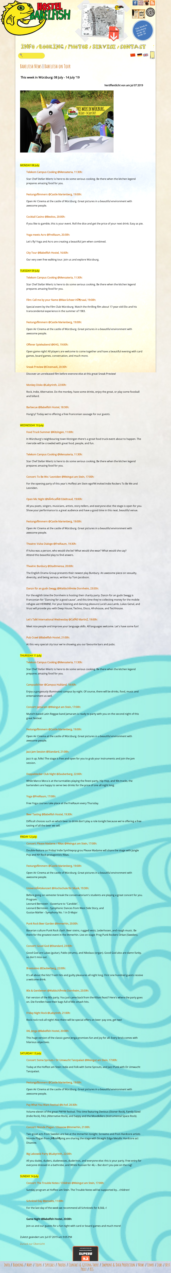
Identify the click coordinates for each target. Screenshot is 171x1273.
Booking (18, 1265)
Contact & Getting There (84, 1265)
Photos (62, 1265)
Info (7, 1265)
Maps (29, 1265)
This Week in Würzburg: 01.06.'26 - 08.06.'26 (141, 30)
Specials (50, 1265)
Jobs (159, 1265)
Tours (38, 1265)
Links (150, 1265)
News (141, 1265)
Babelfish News (31, 66)
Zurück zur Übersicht (32, 1244)
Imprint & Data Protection (118, 1265)
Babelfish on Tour (57, 66)
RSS (92, 1269)
